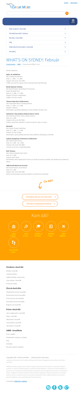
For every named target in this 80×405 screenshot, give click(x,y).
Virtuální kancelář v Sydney (37, 33)
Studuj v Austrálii (12, 271)
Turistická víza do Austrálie (15, 302)
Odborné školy (11, 277)
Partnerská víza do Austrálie (15, 295)
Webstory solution (20, 381)
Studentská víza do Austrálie (16, 292)
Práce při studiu (11, 284)
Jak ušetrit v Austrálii (13, 326)
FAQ (37, 42)
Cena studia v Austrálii (13, 280)
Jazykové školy (11, 274)
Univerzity (21, 277)
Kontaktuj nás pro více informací (41, 197)
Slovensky (73, 3)
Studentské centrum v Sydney (16, 337)
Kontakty (37, 51)
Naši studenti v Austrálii (37, 29)
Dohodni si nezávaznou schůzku (41, 203)
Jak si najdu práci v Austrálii (15, 313)
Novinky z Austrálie (37, 38)
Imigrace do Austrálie (13, 305)
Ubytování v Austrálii (13, 319)
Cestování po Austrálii (13, 323)
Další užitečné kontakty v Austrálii (37, 47)
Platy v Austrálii (11, 316)
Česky (66, 3)
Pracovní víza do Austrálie (15, 298)
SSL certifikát (60, 395)
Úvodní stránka (10, 64)
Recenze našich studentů (15, 347)
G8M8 (19, 64)
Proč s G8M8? (10, 334)
